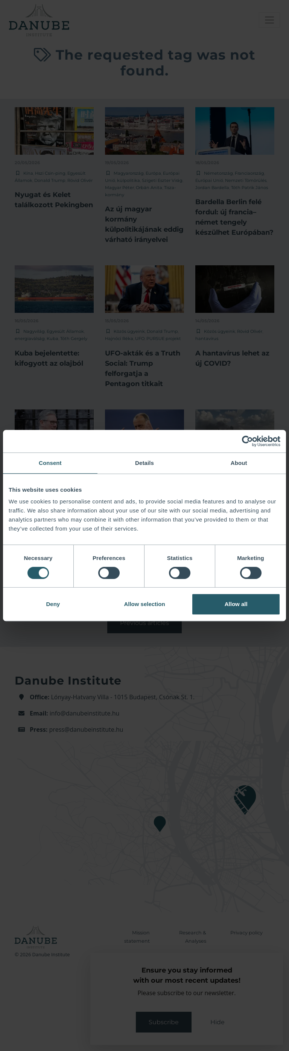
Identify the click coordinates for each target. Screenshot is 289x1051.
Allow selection (144, 604)
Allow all (236, 604)
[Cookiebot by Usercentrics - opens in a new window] (247, 441)
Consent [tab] (50, 463)
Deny (53, 604)
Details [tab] (144, 463)
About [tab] (239, 463)
